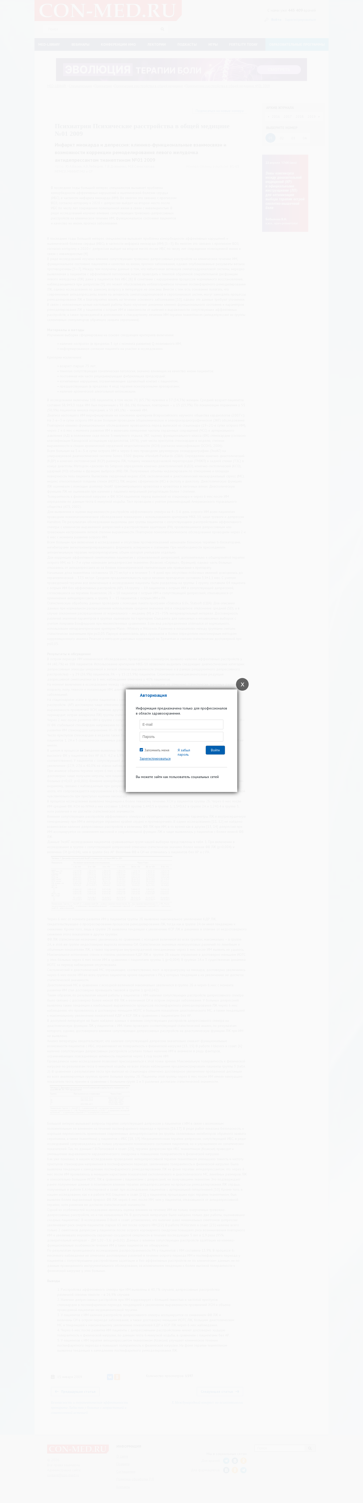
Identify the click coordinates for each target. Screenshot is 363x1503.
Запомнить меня (156, 750)
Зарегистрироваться (155, 758)
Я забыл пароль (184, 752)
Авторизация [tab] (153, 695)
